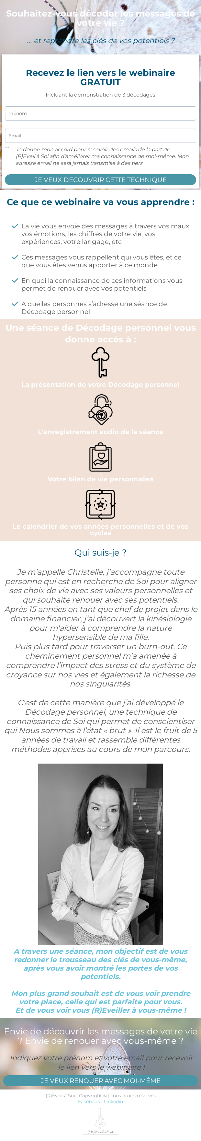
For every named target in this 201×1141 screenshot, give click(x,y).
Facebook (89, 1101)
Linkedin (113, 1101)
